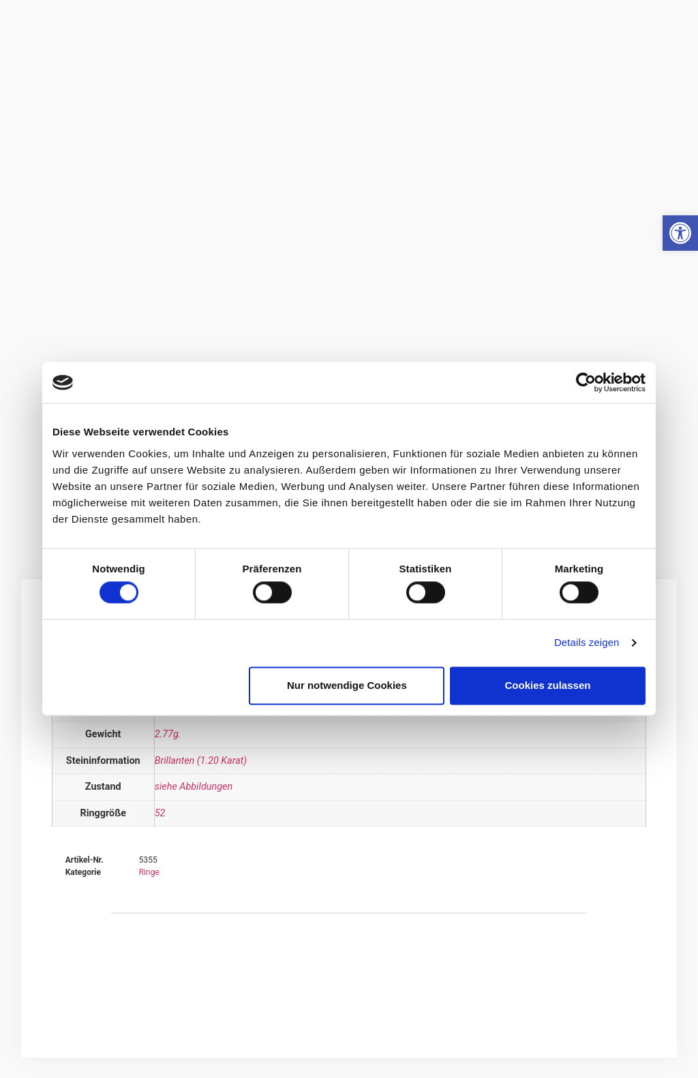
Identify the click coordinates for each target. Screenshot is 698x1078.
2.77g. (168, 734)
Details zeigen (587, 643)
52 (160, 813)
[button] (680, 233)
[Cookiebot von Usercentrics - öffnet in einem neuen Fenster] (586, 382)
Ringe (149, 872)
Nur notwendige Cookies (347, 685)
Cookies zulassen (548, 685)
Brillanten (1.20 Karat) (201, 761)
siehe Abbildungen (193, 786)
